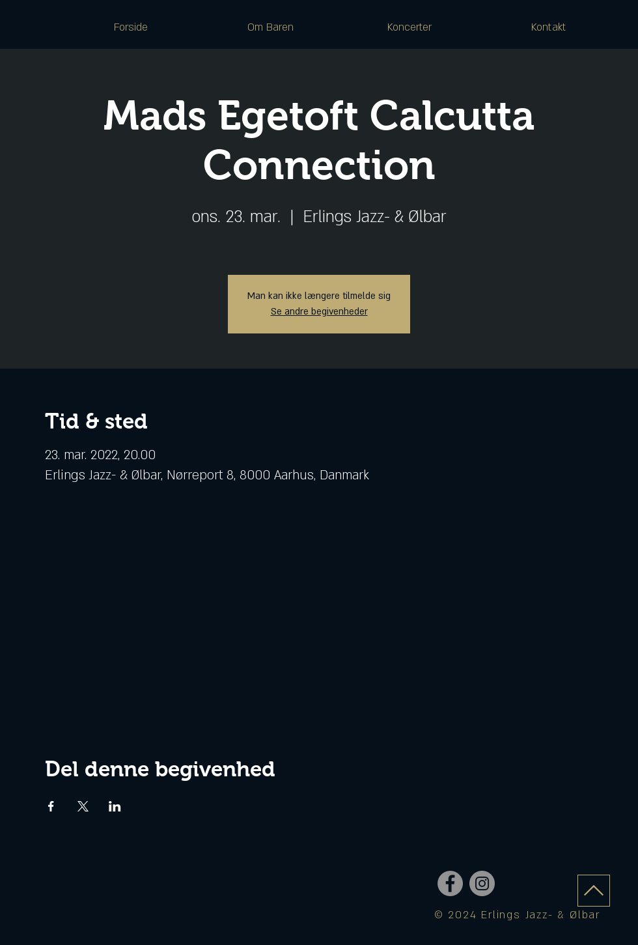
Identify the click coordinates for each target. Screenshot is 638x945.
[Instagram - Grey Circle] (482, 883)
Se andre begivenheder (319, 311)
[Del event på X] (83, 806)
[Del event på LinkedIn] (115, 806)
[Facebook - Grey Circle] (450, 883)
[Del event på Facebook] (51, 806)
